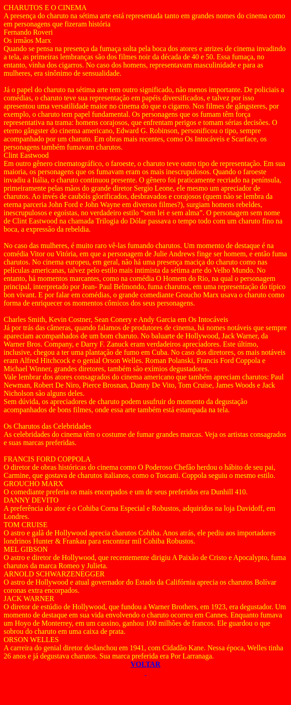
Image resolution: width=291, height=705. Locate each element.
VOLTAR (145, 664)
